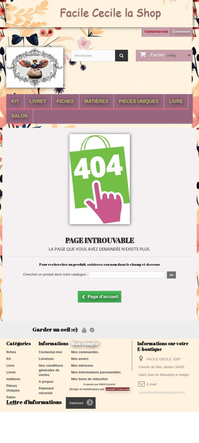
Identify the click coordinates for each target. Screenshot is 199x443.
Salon (19, 116)
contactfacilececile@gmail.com (161, 392)
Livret (38, 101)
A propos (46, 381)
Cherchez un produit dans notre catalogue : (55, 274)
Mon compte (84, 343)
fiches (65, 101)
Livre (176, 101)
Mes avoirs (79, 359)
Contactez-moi (156, 31)
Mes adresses (82, 365)
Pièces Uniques (139, 101)
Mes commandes (84, 352)
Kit (15, 101)
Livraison (46, 359)
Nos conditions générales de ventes (51, 370)
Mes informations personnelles (95, 372)
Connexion (181, 31)
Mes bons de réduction (89, 379)
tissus (11, 404)
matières (96, 101)
